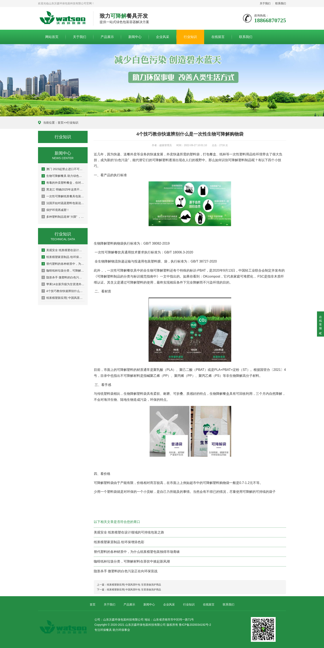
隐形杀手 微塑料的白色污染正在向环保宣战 (63, 277)
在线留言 (218, 37)
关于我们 (265, 3)
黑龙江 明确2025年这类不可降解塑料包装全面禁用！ (63, 189)
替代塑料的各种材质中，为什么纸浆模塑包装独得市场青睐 (63, 263)
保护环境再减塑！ (55, 210)
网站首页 (51, 37)
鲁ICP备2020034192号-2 (195, 624)
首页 (60, 122)
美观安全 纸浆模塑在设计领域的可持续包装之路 (63, 250)
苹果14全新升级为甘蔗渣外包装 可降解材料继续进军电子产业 (63, 284)
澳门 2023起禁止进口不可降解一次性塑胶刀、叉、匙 (63, 169)
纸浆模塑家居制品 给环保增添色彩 (63, 257)
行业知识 (190, 37)
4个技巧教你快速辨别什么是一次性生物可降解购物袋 (63, 291)
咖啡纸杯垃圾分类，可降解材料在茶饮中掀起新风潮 (63, 270)
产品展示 (107, 37)
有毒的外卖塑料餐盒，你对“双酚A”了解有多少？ (63, 182)
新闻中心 (135, 37)
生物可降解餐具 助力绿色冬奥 (63, 175)
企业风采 (162, 37)
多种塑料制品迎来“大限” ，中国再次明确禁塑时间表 (63, 216)
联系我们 (280, 3)
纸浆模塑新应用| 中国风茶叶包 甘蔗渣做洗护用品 (63, 297)
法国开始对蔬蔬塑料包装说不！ (63, 203)
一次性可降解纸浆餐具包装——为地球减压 (63, 196)
